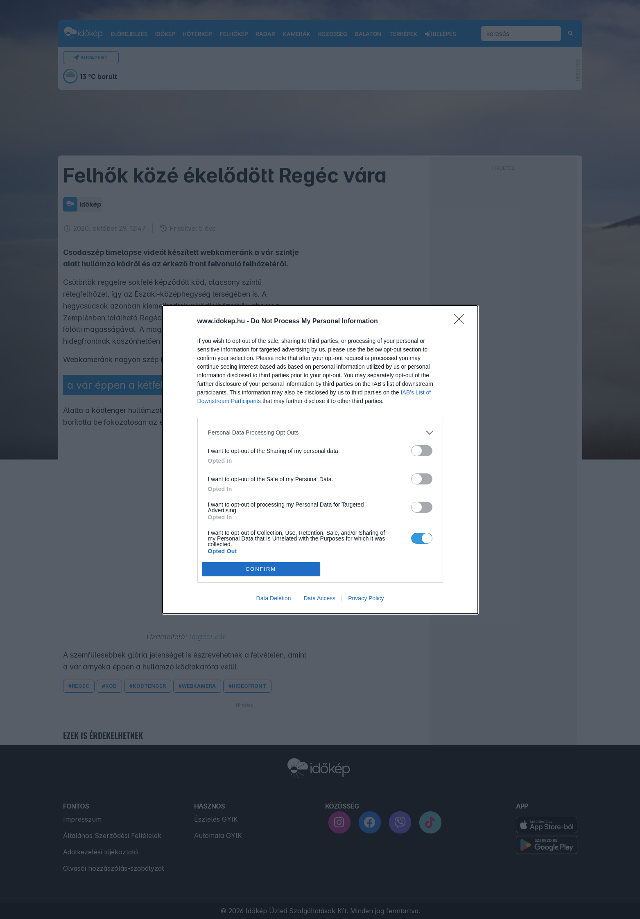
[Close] (462, 321)
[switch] (421, 450)
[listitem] (320, 432)
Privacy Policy (366, 598)
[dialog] (320, 460)
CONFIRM (261, 569)
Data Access (319, 598)
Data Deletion (273, 598)
